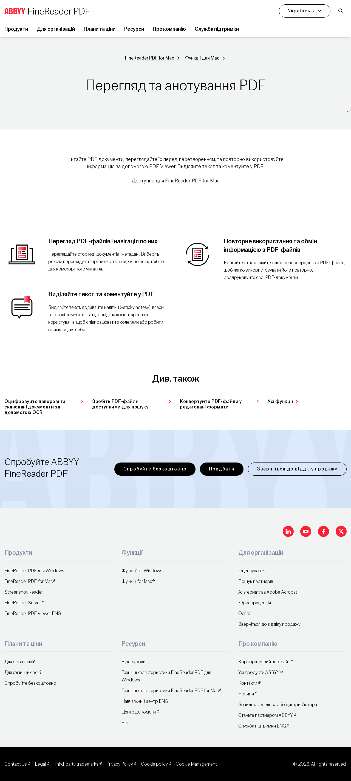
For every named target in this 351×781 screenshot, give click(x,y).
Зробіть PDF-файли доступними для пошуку (131, 404)
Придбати (221, 469)
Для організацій (20, 662)
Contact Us (15, 764)
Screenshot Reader (23, 592)
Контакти (247, 683)
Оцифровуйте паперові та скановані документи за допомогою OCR (43, 407)
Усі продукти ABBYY (258, 672)
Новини (246, 694)
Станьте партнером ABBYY (265, 715)
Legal (40, 764)
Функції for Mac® (138, 581)
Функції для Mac (202, 58)
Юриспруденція (254, 603)
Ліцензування (251, 571)
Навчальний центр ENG (144, 701)
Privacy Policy (119, 764)
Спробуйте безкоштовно (155, 469)
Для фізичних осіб (22, 672)
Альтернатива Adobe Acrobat (267, 592)
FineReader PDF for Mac (149, 58)
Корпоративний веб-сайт (264, 662)
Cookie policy (154, 764)
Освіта (244, 613)
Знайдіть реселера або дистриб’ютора (277, 704)
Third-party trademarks (76, 764)
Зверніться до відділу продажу (297, 469)
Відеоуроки (133, 662)
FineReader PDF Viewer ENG (32, 613)
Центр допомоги (138, 712)
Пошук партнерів (255, 581)
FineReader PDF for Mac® (30, 581)
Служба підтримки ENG (262, 726)
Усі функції (283, 401)
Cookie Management (196, 764)
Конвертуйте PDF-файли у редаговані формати (219, 404)
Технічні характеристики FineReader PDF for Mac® (171, 690)
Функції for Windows (141, 571)
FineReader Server (22, 603)
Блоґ (126, 723)
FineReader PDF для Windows (34, 571)
